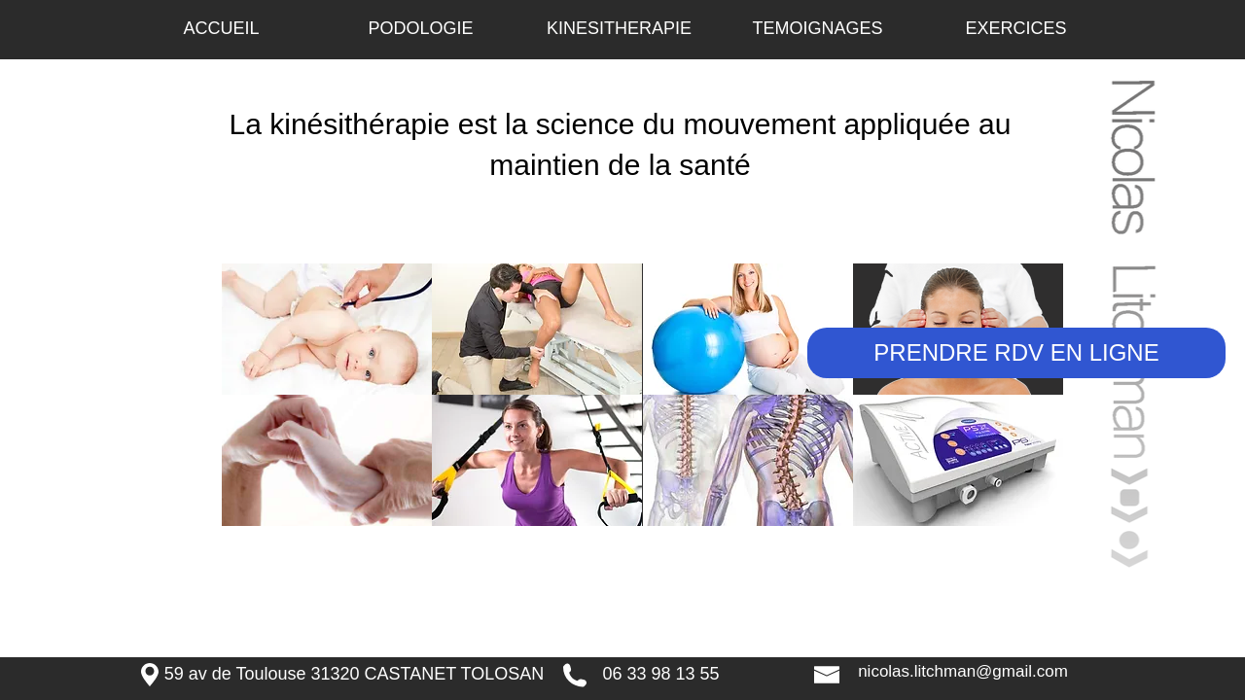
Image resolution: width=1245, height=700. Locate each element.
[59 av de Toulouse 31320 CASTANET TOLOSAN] (354, 674)
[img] (327, 460)
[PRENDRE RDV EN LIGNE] (1016, 353)
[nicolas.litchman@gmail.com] (963, 672)
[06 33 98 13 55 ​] (663, 674)
